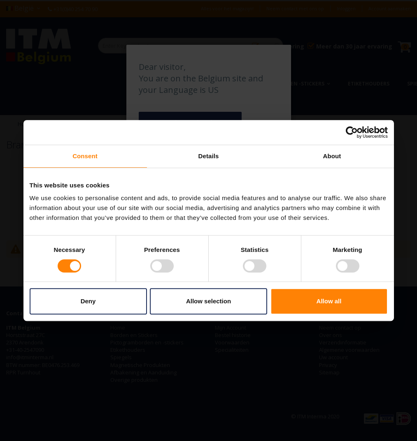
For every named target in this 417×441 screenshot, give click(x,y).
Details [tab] (208, 155)
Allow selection (208, 301)
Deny (88, 301)
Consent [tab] (85, 155)
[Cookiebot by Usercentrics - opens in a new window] (352, 132)
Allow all (329, 301)
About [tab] (332, 155)
